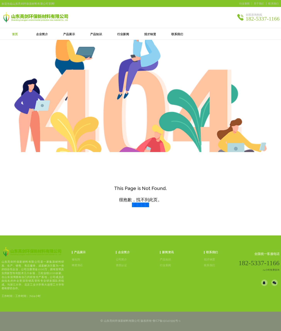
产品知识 (165, 259)
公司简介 (121, 259)
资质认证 (121, 265)
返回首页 (141, 205)
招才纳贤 (209, 259)
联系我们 (273, 3)
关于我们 (259, 3)
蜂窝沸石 (77, 265)
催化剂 (76, 259)
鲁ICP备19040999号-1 (167, 320)
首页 (15, 34)
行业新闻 (244, 3)
